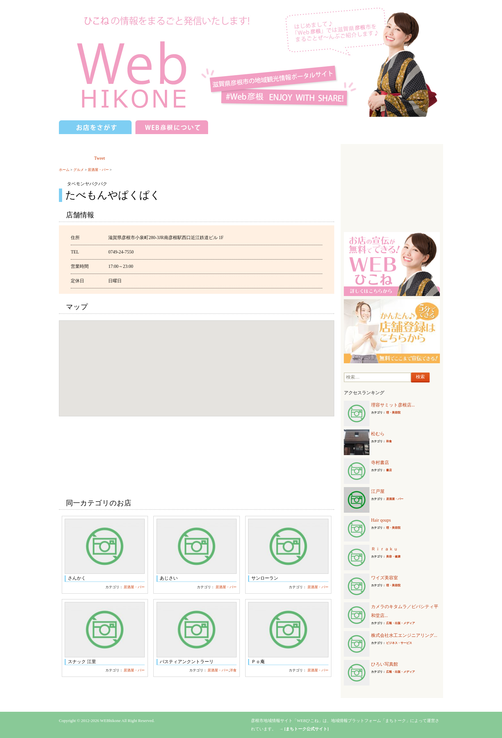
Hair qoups (381, 520)
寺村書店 (380, 462)
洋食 (233, 670)
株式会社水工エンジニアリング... (404, 635)
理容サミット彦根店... (393, 405)
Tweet (99, 158)
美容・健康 (393, 556)
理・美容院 (393, 412)
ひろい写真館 (384, 664)
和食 (389, 441)
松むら (378, 433)
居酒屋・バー (98, 170)
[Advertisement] (392, 187)
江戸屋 (378, 491)
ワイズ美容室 (384, 577)
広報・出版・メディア (400, 623)
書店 (389, 470)
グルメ (78, 170)
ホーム (64, 170)
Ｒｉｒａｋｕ (384, 549)
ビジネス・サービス (399, 643)
